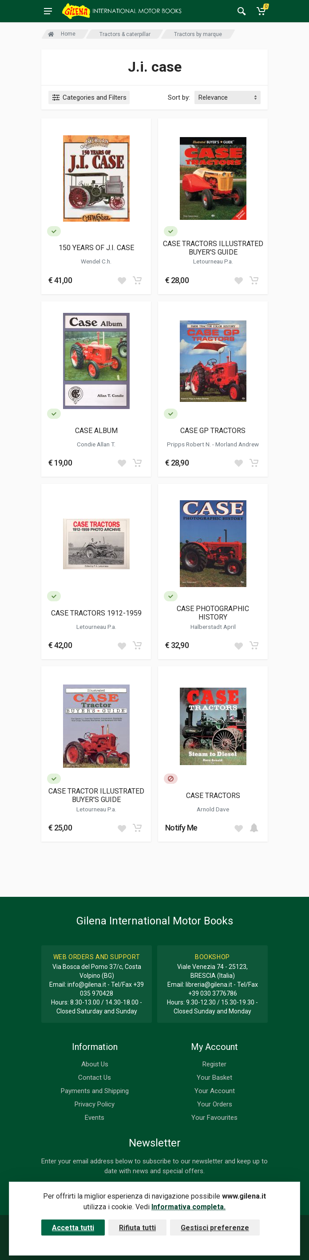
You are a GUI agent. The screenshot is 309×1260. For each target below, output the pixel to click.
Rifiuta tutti (137, 1228)
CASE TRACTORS (213, 795)
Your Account (214, 1091)
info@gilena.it (86, 984)
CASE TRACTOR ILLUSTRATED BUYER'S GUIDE (96, 795)
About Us (94, 1064)
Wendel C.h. (96, 261)
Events (94, 1118)
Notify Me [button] (181, 827)
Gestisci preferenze (215, 1228)
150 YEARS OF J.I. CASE (96, 247)
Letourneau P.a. (213, 261)
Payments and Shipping (95, 1091)
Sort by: (179, 97)
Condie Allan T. (96, 444)
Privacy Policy (95, 1104)
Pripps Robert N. (189, 444)
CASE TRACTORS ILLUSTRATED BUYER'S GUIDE (213, 247)
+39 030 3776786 (212, 993)
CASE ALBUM (96, 430)
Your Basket (214, 1078)
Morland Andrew (237, 444)
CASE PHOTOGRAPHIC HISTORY (213, 612)
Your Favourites (214, 1118)
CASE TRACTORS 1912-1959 (96, 613)
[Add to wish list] (121, 280)
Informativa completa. (188, 1207)
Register (214, 1064)
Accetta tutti (73, 1228)
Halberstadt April (213, 626)
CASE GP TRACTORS (213, 430)
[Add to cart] (137, 280)
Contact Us (94, 1078)
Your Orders (214, 1104)
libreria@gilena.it (209, 984)
